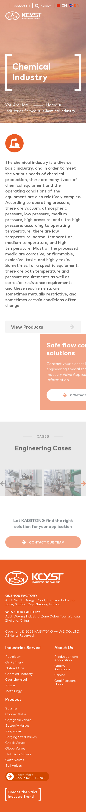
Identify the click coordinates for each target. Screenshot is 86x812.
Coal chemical (16, 679)
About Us (63, 647)
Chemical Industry (19, 673)
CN (62, 5)
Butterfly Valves (17, 725)
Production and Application (66, 658)
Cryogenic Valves (18, 719)
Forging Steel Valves (21, 737)
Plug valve (13, 731)
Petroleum (13, 656)
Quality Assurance (62, 667)
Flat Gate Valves (18, 754)
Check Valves (15, 742)
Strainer (11, 708)
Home (51, 104)
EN (74, 5)
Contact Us (21, 6)
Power (10, 685)
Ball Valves (13, 765)
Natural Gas (14, 668)
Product (13, 699)
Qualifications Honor (65, 682)
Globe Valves (15, 748)
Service (59, 675)
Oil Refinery (14, 662)
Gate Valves (14, 760)
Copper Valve (15, 714)
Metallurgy (13, 691)
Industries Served (20, 110)
